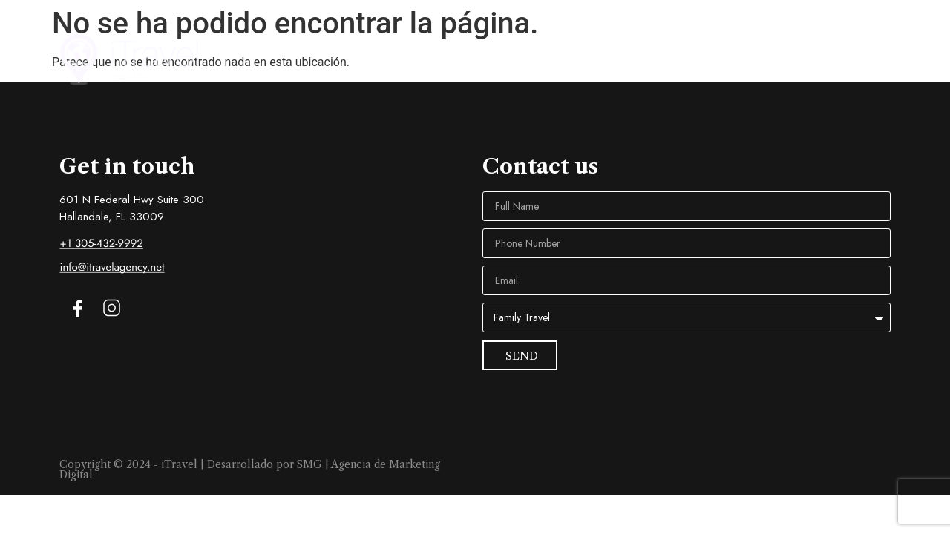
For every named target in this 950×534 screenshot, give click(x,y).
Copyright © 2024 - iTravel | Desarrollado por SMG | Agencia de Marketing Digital (249, 469)
